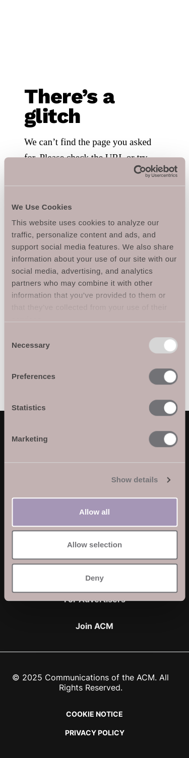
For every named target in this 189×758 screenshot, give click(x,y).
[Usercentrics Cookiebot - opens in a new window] (134, 171)
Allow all (94, 512)
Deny (94, 578)
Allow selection (94, 544)
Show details (134, 479)
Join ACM (94, 626)
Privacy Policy (94, 732)
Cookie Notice (94, 714)
